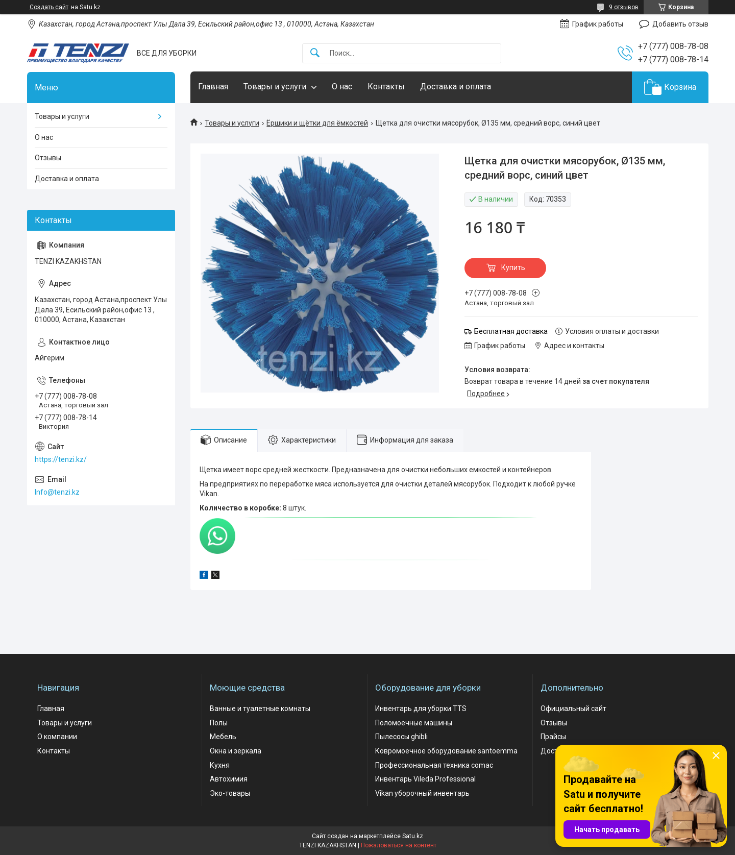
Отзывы (48, 158)
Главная (213, 86)
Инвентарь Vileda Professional (425, 779)
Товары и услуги (274, 86)
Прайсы (553, 736)
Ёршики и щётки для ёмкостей (317, 123)
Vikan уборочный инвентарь (422, 793)
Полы (219, 723)
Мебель (223, 736)
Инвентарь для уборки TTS (421, 708)
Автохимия (229, 779)
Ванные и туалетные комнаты (260, 708)
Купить (513, 267)
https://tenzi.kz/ (61, 459)
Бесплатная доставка (511, 331)
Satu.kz (412, 836)
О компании (57, 736)
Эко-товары (230, 793)
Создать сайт (49, 7)
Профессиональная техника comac (434, 765)
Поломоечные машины (413, 723)
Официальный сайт (573, 708)
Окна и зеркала (235, 751)
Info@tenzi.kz (57, 492)
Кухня (220, 765)
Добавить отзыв (680, 24)
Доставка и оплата (455, 86)
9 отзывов (624, 7)
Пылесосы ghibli (401, 736)
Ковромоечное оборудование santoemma (446, 751)
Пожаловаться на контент (398, 845)
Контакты (386, 86)
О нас (342, 86)
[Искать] (315, 53)
